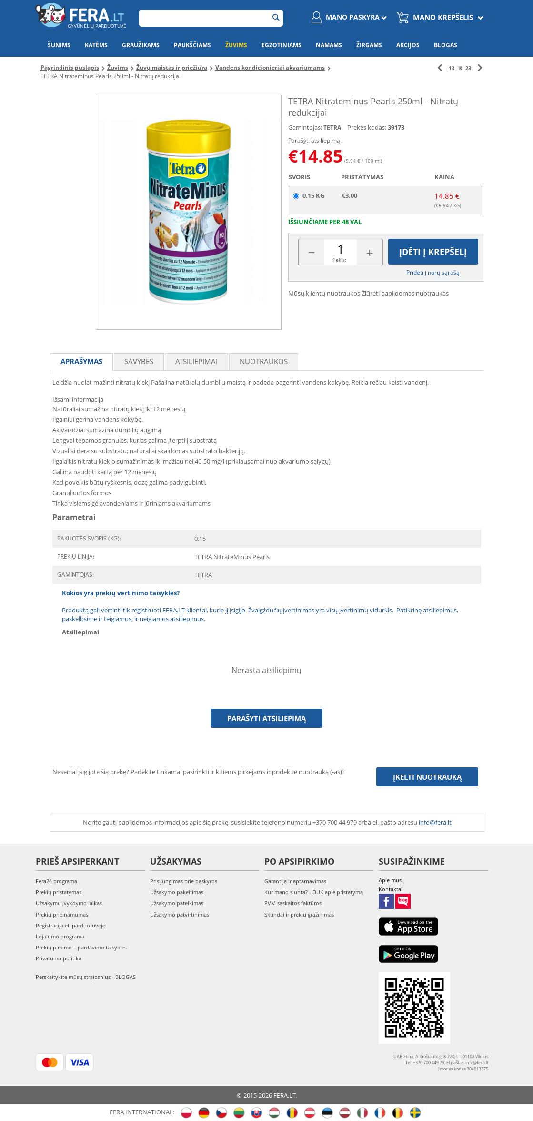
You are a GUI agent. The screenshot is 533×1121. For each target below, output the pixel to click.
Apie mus (390, 880)
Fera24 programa (56, 881)
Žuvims (236, 45)
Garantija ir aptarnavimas (295, 881)
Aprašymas (81, 361)
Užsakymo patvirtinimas (179, 914)
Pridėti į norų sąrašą (433, 272)
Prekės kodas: (366, 127)
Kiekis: (339, 259)
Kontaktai (390, 889)
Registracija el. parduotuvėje (70, 925)
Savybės (138, 361)
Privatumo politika (58, 958)
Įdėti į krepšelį (433, 251)
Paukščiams (192, 45)
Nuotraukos (264, 361)
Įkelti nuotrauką (427, 777)
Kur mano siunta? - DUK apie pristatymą (313, 892)
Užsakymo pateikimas (176, 903)
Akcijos (408, 45)
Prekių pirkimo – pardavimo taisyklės (81, 947)
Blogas (445, 45)
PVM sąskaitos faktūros (293, 903)
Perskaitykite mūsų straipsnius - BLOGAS (86, 976)
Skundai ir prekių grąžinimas (299, 914)
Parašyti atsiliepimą (314, 140)
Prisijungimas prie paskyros (183, 881)
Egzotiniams (281, 45)
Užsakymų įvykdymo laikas (69, 903)
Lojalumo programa (60, 936)
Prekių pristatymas (58, 892)
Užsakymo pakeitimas (176, 892)
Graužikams (141, 45)
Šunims (59, 45)
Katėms (96, 45)
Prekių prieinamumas (62, 914)
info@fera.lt (435, 822)
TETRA (332, 127)
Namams (329, 45)
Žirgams (369, 45)
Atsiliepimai (196, 361)
